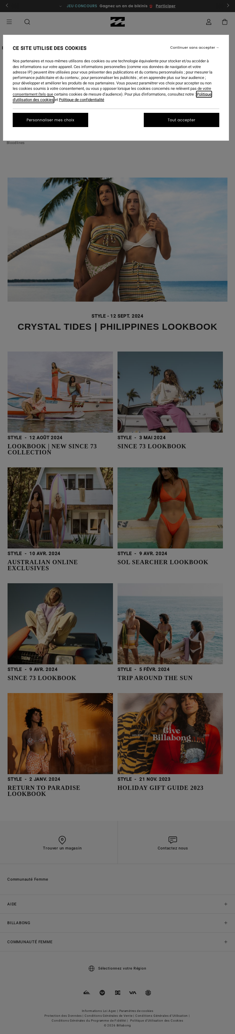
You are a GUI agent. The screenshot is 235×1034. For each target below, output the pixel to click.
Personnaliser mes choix (50, 120)
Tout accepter (181, 120)
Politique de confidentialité (81, 100)
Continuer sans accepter (192, 47)
